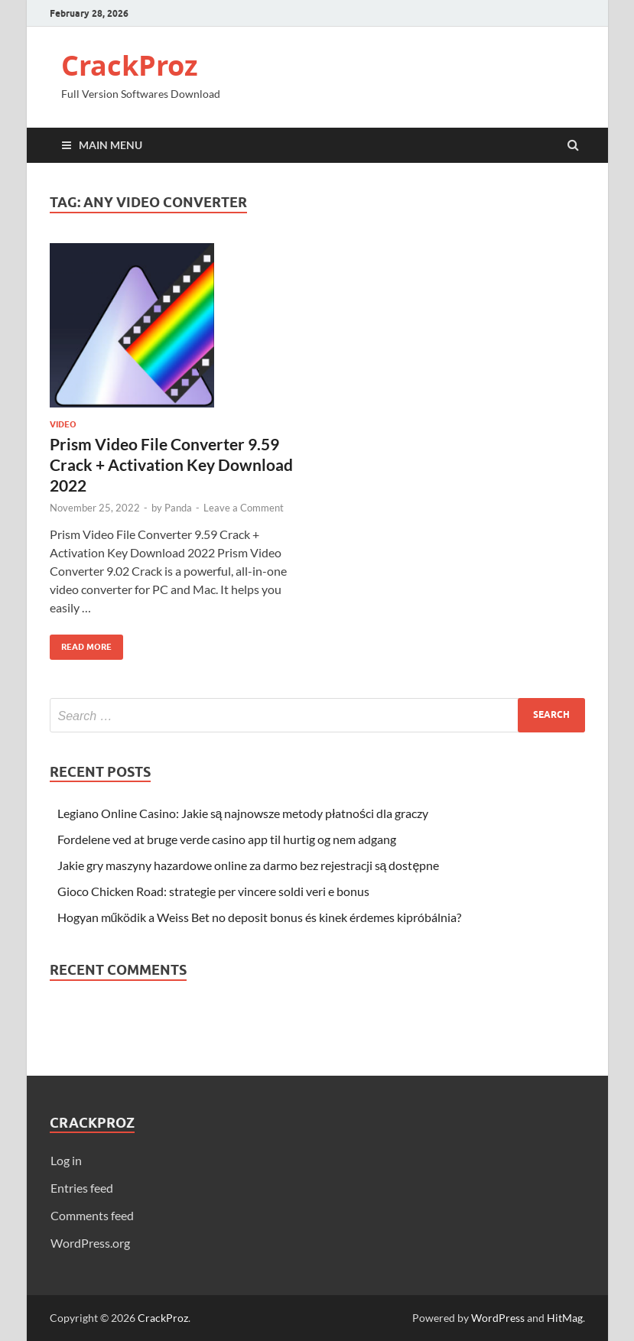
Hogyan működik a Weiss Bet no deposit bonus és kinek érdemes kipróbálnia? (259, 917)
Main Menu (110, 144)
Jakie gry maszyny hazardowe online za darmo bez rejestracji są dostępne (248, 865)
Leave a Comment (243, 508)
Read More (81, 643)
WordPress (498, 1317)
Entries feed (81, 1187)
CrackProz (129, 65)
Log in (66, 1160)
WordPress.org (90, 1242)
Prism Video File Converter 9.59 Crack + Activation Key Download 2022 (171, 464)
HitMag (565, 1317)
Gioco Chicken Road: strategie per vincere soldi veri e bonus (213, 891)
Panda (178, 508)
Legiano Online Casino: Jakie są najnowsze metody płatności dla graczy (242, 813)
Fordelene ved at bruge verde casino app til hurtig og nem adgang (226, 839)
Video (63, 424)
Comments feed (92, 1215)
